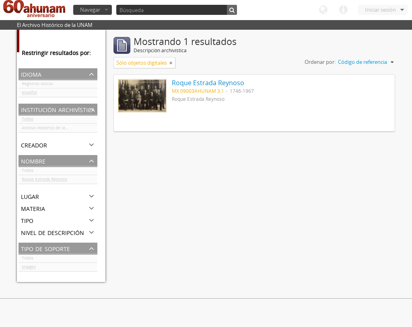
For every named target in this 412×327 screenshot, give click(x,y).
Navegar (90, 9)
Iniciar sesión (380, 9)
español (29, 94)
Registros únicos (37, 85)
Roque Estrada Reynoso (44, 181)
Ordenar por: (320, 61)
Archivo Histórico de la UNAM (50, 129)
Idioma (323, 10)
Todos (27, 120)
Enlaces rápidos (343, 10)
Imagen (29, 268)
